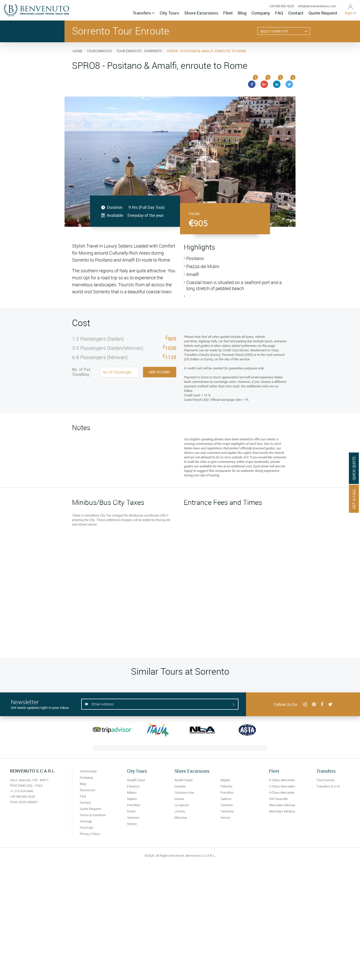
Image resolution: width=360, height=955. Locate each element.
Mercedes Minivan (282, 805)
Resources (87, 790)
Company (261, 13)
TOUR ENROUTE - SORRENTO (139, 51)
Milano (131, 792)
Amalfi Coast (136, 780)
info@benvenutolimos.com (317, 6)
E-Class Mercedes (282, 780)
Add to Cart (159, 372)
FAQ (279, 13)
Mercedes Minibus (282, 811)
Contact (296, 13)
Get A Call (354, 498)
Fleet (228, 13)
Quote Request (322, 13)
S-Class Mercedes (282, 786)
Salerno (225, 798)
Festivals (86, 827)
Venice (132, 823)
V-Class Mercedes (282, 792)
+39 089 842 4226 (281, 6)
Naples (132, 798)
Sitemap (86, 821)
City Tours (169, 13)
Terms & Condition (93, 815)
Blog (242, 13)
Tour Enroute (325, 780)
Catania (180, 786)
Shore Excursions (201, 13)
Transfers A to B (328, 786)
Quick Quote (354, 468)
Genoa (179, 798)
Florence (133, 786)
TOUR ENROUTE (99, 51)
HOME (77, 51)
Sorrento (133, 817)
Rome (131, 811)
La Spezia (181, 805)
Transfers (144, 13)
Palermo (226, 786)
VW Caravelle (278, 798)
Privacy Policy (90, 833)
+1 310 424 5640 (21, 791)
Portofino (133, 805)
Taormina (227, 811)
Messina (180, 817)
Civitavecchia (184, 792)
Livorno (179, 811)
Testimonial (88, 771)
